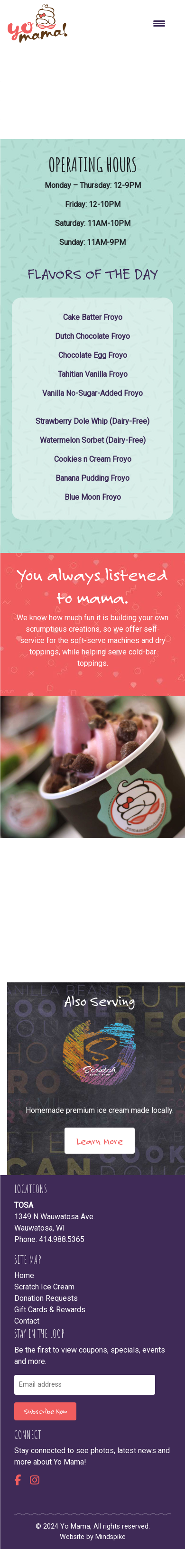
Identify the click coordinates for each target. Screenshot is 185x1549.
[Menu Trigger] (159, 23)
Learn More (99, 1140)
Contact (26, 1320)
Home (24, 1275)
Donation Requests (46, 1298)
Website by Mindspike (93, 1537)
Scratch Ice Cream (44, 1286)
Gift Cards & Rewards (49, 1309)
